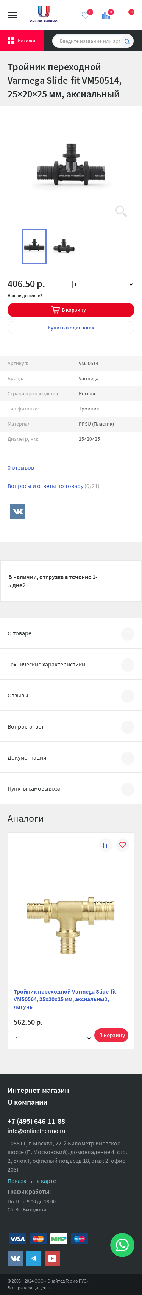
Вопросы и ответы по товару (54, 486)
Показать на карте (32, 1180)
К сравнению (105, 846)
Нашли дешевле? (25, 295)
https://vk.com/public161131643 (15, 1258)
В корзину (74, 309)
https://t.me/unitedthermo (33, 1258)
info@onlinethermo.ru (37, 1130)
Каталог (27, 40)
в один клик (71, 327)
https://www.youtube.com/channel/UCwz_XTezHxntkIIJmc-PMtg (52, 1258)
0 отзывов (21, 467)
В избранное (122, 846)
